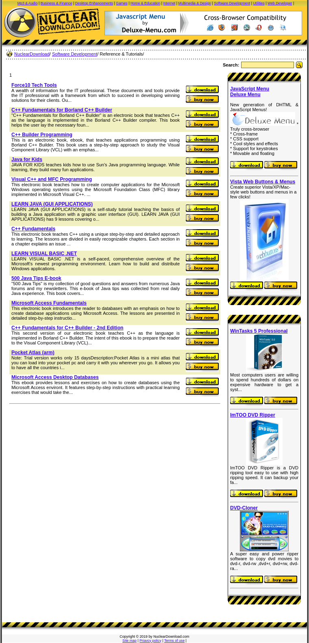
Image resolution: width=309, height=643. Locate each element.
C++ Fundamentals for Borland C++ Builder (61, 110)
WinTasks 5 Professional (258, 331)
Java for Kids (26, 159)
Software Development (232, 3)
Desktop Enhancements (94, 3)
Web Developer (280, 3)
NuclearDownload (32, 54)
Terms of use (174, 641)
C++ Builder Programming (41, 135)
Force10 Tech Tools (34, 85)
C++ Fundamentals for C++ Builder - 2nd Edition (67, 328)
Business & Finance (56, 3)
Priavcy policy (150, 641)
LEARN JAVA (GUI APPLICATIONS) (52, 204)
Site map (129, 641)
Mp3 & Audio (27, 3)
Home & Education (145, 3)
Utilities (259, 3)
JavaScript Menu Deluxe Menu (249, 91)
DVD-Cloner (244, 508)
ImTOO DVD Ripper (252, 415)
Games (121, 3)
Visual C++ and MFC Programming (51, 179)
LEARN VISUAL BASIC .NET (44, 253)
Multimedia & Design (194, 3)
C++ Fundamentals (33, 229)
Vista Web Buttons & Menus (262, 182)
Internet (169, 3)
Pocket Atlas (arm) (32, 352)
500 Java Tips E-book (36, 278)
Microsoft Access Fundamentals (49, 303)
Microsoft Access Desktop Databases (55, 377)
